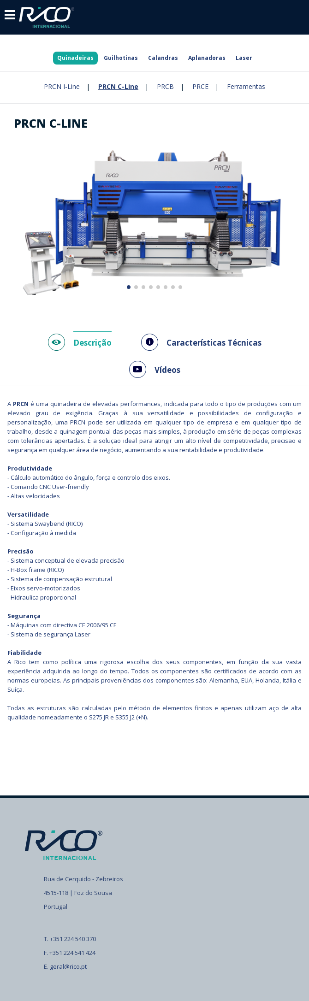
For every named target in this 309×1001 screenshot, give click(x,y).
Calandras (163, 58)
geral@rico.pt (68, 966)
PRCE (200, 86)
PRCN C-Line (118, 86)
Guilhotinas (121, 58)
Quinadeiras (75, 58)
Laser (244, 58)
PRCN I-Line (62, 86)
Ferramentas (246, 86)
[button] (129, 287)
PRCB (165, 86)
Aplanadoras (207, 58)
